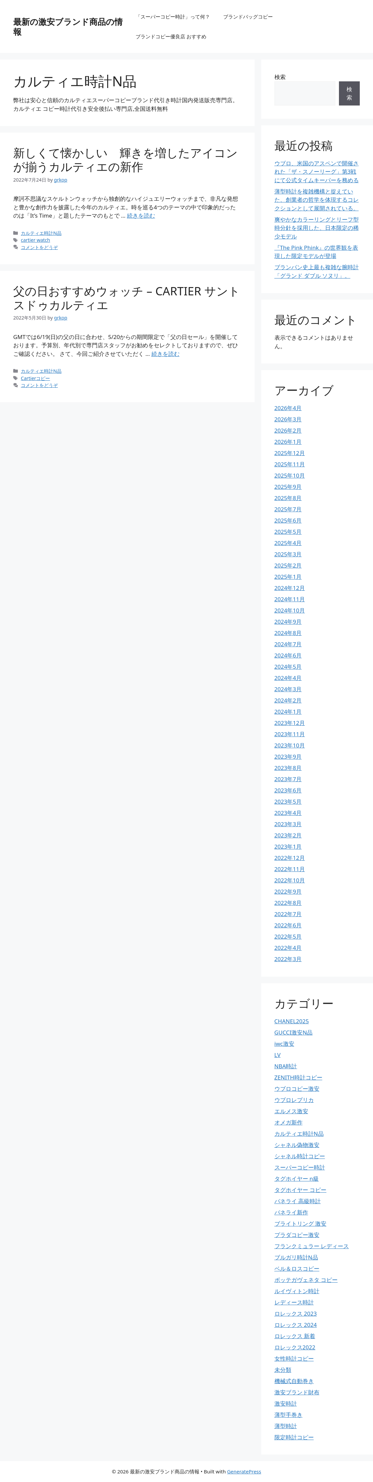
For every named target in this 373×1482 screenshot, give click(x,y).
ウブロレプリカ (294, 1100)
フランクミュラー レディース (311, 1246)
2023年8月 (288, 768)
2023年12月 (289, 723)
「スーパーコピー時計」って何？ (173, 16)
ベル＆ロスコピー (296, 1268)
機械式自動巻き (294, 1381)
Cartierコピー (35, 378)
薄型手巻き (288, 1414)
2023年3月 (288, 824)
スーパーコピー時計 (299, 1167)
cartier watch (35, 240)
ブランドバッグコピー (248, 16)
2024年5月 (288, 666)
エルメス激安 (291, 1111)
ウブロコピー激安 (296, 1088)
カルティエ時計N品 (41, 233)
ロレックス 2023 (295, 1313)
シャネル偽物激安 (296, 1145)
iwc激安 (284, 1043)
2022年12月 (289, 858)
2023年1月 (288, 846)
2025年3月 (288, 554)
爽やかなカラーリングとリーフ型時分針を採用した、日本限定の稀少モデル (316, 228)
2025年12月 (289, 453)
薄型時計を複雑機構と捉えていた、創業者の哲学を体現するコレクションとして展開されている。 (316, 200)
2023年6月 (288, 790)
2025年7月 (288, 509)
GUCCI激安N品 (293, 1032)
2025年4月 (288, 543)
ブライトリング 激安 (300, 1223)
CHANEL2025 (291, 1021)
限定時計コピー (294, 1437)
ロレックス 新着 (294, 1336)
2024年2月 (288, 700)
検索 (280, 77)
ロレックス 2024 (295, 1325)
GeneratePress (244, 1471)
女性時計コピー (294, 1358)
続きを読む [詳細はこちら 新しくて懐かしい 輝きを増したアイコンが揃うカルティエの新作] (141, 215)
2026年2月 (288, 430)
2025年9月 (288, 486)
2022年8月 (288, 903)
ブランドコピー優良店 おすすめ (171, 36)
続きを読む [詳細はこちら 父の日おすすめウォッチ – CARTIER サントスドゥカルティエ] (165, 354)
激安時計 (285, 1403)
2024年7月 (288, 644)
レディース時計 (294, 1302)
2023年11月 (289, 734)
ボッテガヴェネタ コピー (306, 1280)
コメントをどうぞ (39, 247)
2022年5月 (288, 936)
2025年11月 (289, 464)
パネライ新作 (291, 1212)
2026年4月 (288, 408)
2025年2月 (288, 565)
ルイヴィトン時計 (296, 1291)
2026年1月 (288, 441)
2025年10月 (289, 475)
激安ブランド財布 (296, 1392)
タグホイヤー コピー (300, 1190)
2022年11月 (289, 869)
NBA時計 (285, 1066)
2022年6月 (288, 925)
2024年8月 (288, 633)
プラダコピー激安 (296, 1235)
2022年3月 (288, 959)
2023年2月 (288, 835)
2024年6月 (288, 655)
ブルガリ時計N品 (296, 1257)
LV (277, 1055)
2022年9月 (288, 891)
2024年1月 (288, 711)
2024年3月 (288, 689)
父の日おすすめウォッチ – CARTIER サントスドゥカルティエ (126, 298)
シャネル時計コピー (299, 1156)
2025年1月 (288, 576)
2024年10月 (289, 610)
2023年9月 (288, 756)
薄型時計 (285, 1426)
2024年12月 (289, 588)
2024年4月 (288, 678)
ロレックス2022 (294, 1347)
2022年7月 (288, 914)
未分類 (282, 1370)
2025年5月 (288, 531)
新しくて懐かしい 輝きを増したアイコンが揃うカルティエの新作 (125, 159)
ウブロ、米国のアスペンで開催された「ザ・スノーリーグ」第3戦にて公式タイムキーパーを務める (316, 171)
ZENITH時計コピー (298, 1077)
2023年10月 (289, 745)
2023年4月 (288, 813)
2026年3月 (288, 419)
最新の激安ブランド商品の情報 (68, 26)
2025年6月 (288, 520)
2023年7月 (288, 779)
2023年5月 (288, 801)
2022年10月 (289, 880)
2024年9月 (288, 621)
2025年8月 (288, 498)
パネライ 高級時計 (297, 1201)
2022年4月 (288, 948)
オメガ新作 (288, 1122)
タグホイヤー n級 (296, 1178)
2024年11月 (289, 599)
